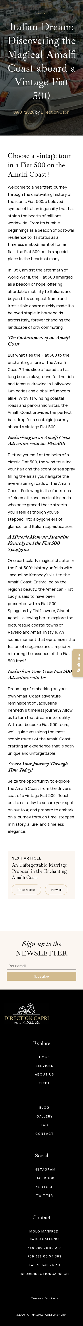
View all (56, 890)
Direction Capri (55, 112)
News (41, 13)
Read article (26, 890)
